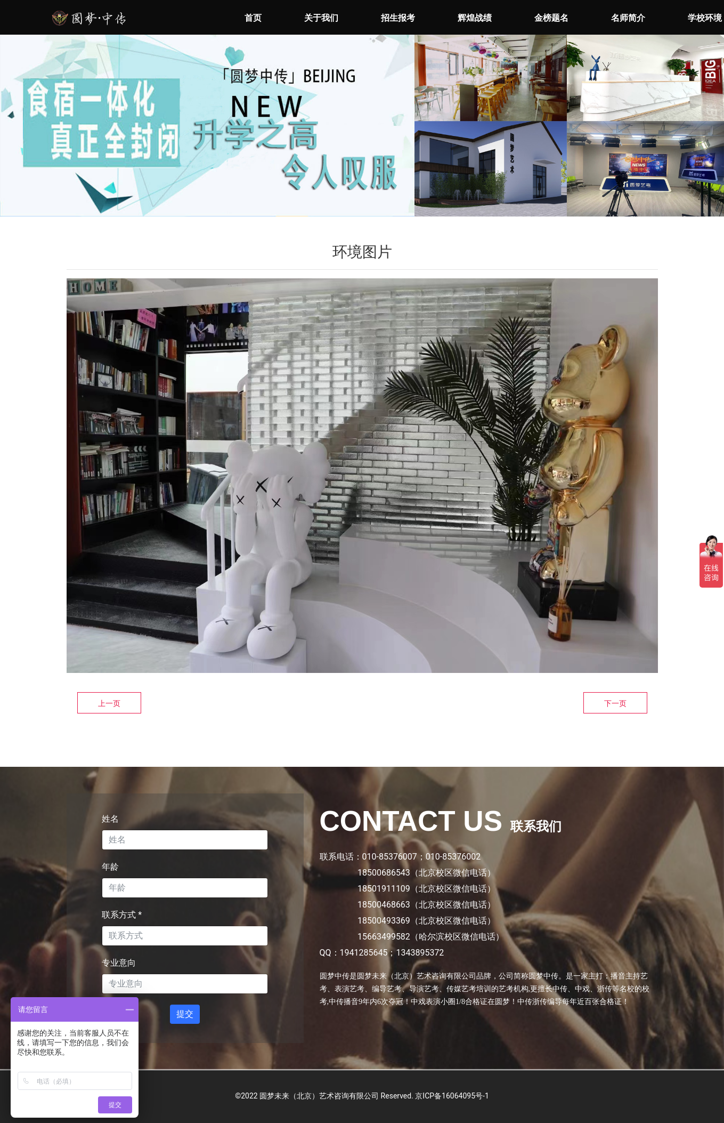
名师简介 (628, 18)
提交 (184, 1014)
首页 (253, 18)
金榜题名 (551, 18)
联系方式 (122, 915)
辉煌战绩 (475, 18)
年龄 (110, 867)
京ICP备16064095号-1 (452, 1096)
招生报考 (398, 18)
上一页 (109, 703)
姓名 (110, 819)
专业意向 (119, 963)
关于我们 (321, 18)
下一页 (615, 703)
